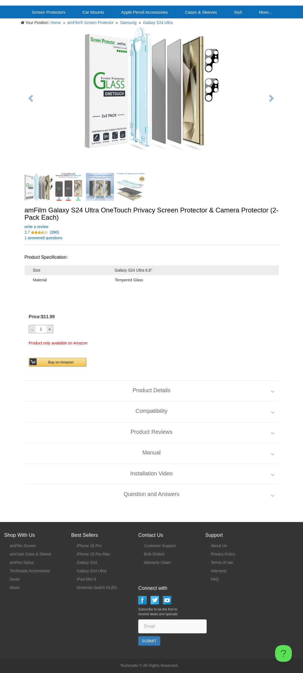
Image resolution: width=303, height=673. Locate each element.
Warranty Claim (157, 562)
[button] (37, 232)
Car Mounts (93, 12)
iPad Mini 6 (86, 579)
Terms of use (222, 562)
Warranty (218, 571)
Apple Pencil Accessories (144, 12)
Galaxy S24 (87, 562)
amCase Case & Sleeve (30, 554)
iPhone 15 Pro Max (93, 554)
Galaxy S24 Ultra (158, 22)
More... (265, 12)
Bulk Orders (154, 554)
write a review (37, 226)
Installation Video (151, 473)
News (15, 587)
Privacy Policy (223, 554)
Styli (238, 12)
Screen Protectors (48, 12)
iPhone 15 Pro (89, 545)
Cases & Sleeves (201, 12)
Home (56, 22)
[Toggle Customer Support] (283, 653)
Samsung (128, 22)
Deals (15, 579)
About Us (219, 545)
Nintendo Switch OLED (97, 587)
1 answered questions (44, 238)
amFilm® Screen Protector (90, 22)
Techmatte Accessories (30, 571)
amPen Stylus (22, 562)
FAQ (215, 579)
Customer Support (160, 545)
